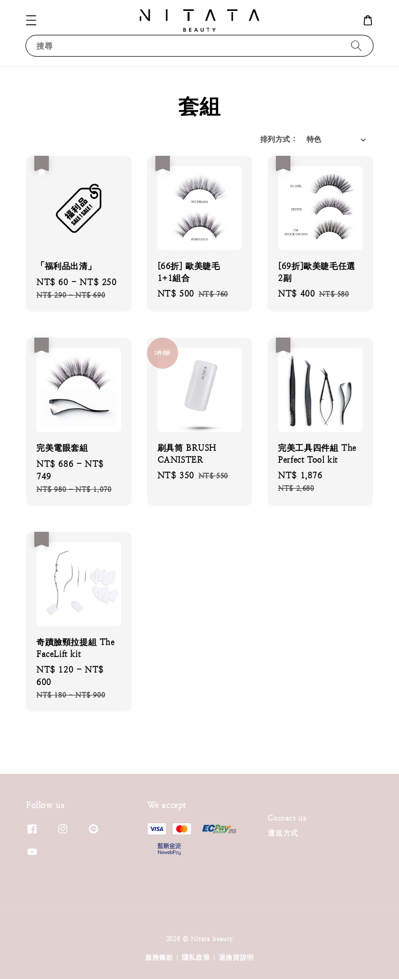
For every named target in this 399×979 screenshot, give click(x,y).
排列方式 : (278, 139)
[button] (31, 20)
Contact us (286, 818)
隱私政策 (196, 957)
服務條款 (159, 957)
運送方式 (283, 833)
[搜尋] (356, 45)
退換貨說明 (237, 957)
